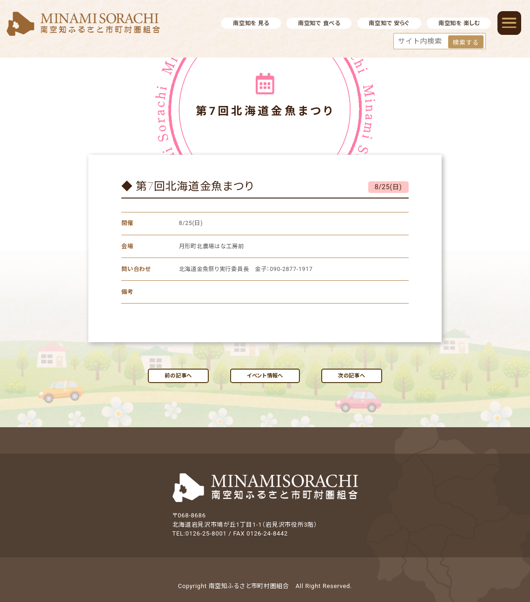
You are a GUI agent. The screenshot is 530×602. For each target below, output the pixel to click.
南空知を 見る (251, 23)
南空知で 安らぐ (389, 23)
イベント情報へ (265, 375)
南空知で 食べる (319, 23)
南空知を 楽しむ (459, 23)
